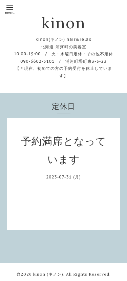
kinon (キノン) (48, 274)
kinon (63, 22)
